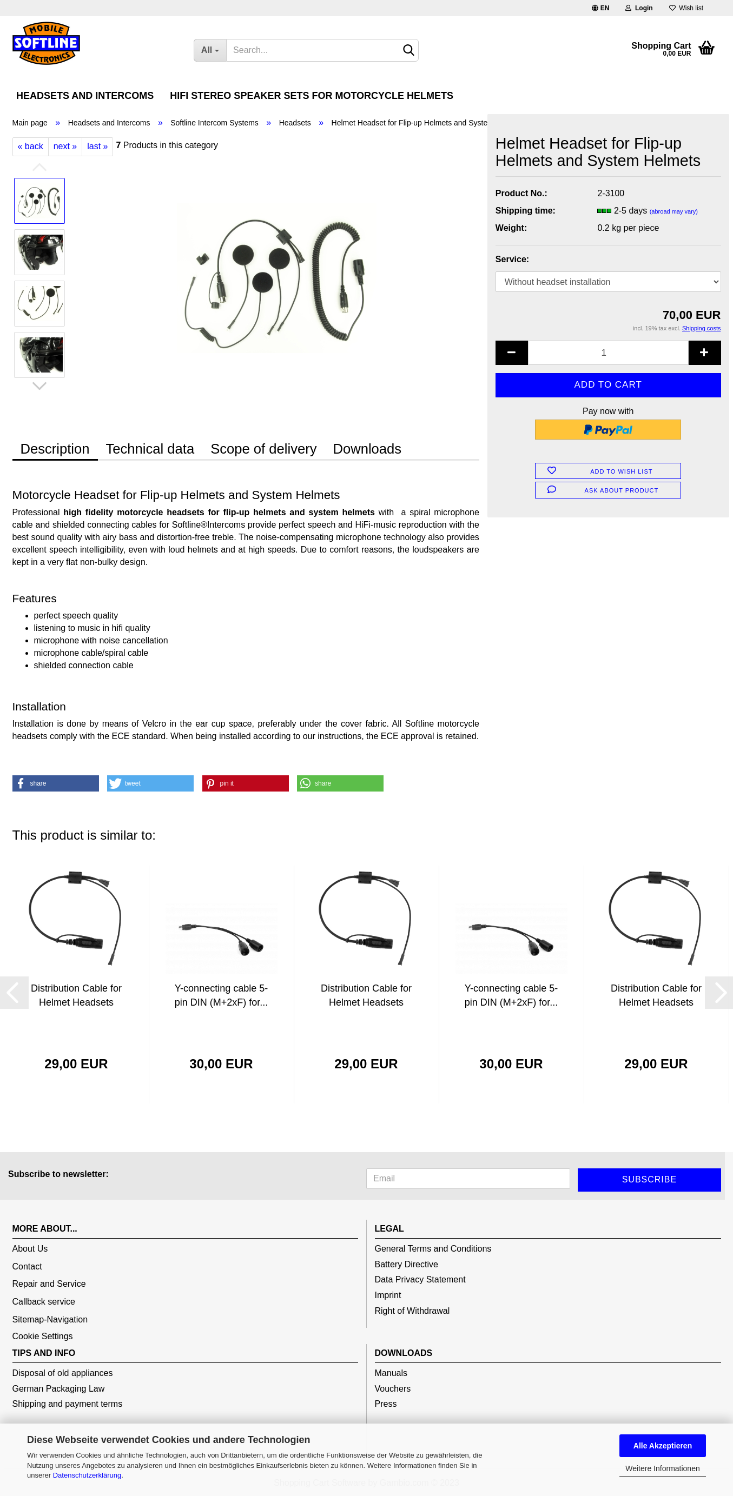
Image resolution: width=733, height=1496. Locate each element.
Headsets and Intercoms (85, 95)
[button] (55, 783)
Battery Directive (406, 1264)
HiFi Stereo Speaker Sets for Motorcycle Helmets (311, 95)
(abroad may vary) (674, 211)
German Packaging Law (58, 1388)
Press (386, 1403)
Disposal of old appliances (62, 1373)
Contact (27, 1266)
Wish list (686, 8)
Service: (512, 259)
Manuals (391, 1373)
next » (65, 146)
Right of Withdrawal (412, 1310)
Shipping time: (526, 210)
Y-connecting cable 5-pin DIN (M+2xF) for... (221, 995)
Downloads (367, 448)
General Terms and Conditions (433, 1248)
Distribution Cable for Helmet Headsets (76, 995)
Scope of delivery (263, 448)
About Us (30, 1248)
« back (30, 146)
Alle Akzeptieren (662, 1445)
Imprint (388, 1295)
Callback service (43, 1301)
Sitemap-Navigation (50, 1319)
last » (97, 146)
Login (638, 8)
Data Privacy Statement (420, 1279)
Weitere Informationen (662, 1468)
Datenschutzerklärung (87, 1475)
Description (55, 448)
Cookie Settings (42, 1336)
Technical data (150, 448)
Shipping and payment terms (67, 1403)
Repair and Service (49, 1283)
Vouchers (393, 1388)
